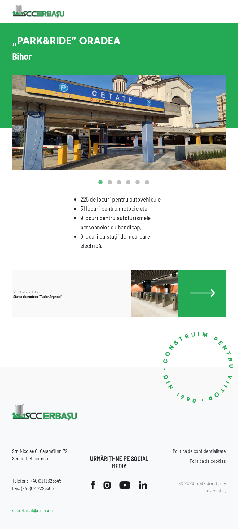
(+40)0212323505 (37, 488)
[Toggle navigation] (222, 11)
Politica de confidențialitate (199, 451)
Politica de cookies (208, 461)
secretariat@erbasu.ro (34, 510)
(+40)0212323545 (45, 480)
